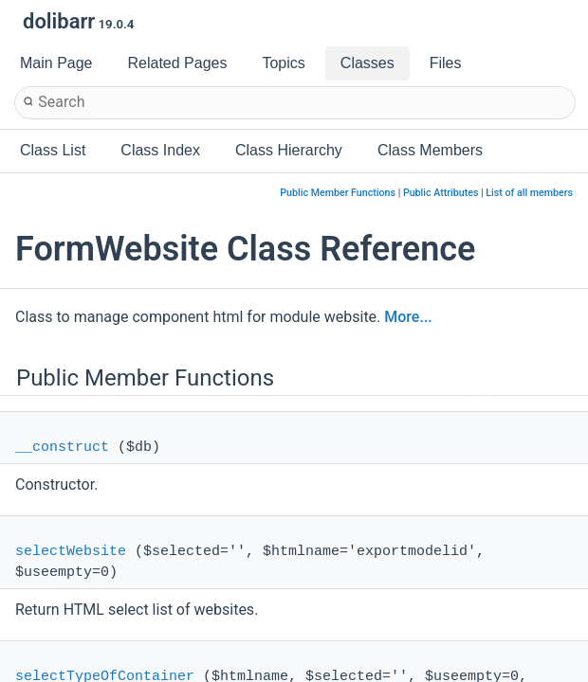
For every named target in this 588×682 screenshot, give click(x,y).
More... (408, 317)
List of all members (529, 193)
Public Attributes (441, 193)
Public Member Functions (337, 193)
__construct (62, 448)
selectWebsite (70, 552)
